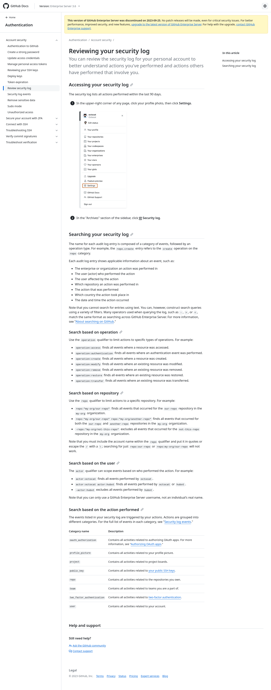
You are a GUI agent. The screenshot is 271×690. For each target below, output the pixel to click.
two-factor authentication (164, 597)
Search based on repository (96, 393)
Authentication (19, 24)
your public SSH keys (161, 570)
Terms (100, 676)
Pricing (133, 676)
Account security (101, 40)
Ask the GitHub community (87, 645)
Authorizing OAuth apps (146, 544)
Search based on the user (94, 463)
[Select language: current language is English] (265, 6)
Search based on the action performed (106, 509)
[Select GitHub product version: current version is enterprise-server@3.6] (59, 6)
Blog (165, 676)
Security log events (177, 522)
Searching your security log (101, 234)
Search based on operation (95, 332)
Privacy (111, 676)
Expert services (150, 676)
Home (10, 17)
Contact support (81, 651)
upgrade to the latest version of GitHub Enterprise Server (166, 24)
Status (122, 676)
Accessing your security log (101, 84)
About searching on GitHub (94, 321)
